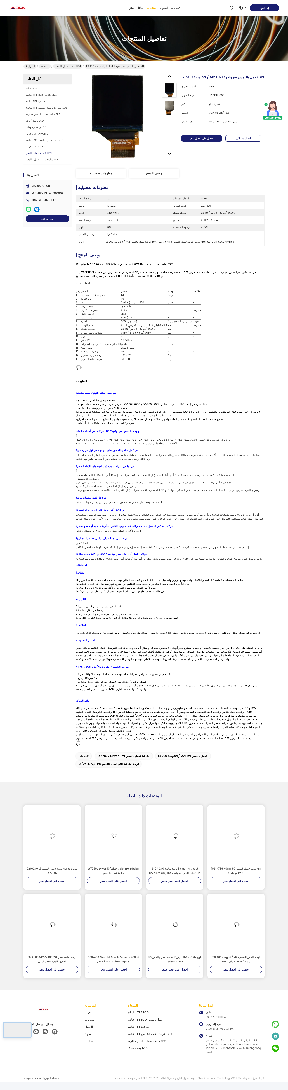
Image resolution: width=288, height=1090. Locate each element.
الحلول (164, 8)
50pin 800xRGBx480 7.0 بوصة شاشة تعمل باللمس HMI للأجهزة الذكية (52, 959)
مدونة (88, 1034)
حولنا (141, 8)
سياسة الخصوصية (32, 1078)
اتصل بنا (175, 8)
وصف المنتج (154, 173)
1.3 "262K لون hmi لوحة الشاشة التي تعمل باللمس (108, 764)
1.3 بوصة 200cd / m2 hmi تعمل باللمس (182, 756)
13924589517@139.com (47, 193)
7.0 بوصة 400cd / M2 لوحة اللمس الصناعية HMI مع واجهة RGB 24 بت (236, 959)
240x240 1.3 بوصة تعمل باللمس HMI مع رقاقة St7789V (52, 871)
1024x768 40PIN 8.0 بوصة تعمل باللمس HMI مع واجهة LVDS (236, 871)
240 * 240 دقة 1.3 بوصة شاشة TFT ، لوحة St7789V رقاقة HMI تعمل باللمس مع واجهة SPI (174, 871)
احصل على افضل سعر (205, 138)
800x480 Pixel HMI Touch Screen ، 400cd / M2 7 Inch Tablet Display (113, 959)
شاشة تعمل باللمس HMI (68, 66)
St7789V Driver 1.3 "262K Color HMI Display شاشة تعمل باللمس (113, 871)
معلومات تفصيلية (101, 173)
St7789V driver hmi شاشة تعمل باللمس (123, 756)
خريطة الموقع (51, 1078)
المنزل (131, 8)
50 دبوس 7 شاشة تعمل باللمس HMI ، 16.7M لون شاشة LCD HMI (174, 959)
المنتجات (152, 8)
